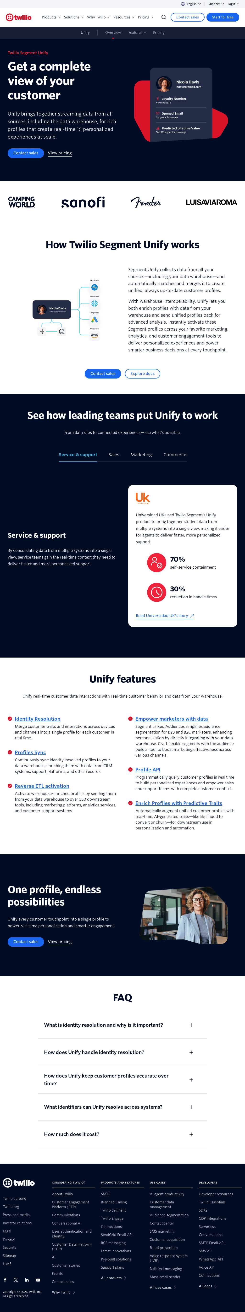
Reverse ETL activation (42, 786)
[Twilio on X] (17, 1280)
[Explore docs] (142, 374)
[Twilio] (19, 17)
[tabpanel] (122, 556)
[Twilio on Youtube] (39, 1280)
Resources (123, 17)
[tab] (78, 456)
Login (233, 4)
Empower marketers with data (171, 719)
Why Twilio (98, 17)
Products (51, 17)
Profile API (147, 770)
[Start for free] (222, 17)
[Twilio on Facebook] (6, 1280)
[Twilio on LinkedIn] (28, 1280)
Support (216, 4)
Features (135, 33)
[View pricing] (60, 153)
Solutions (73, 17)
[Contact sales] (188, 17)
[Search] (164, 17)
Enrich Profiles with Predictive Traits (178, 803)
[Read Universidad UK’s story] (165, 615)
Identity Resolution (38, 719)
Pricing (145, 17)
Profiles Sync (30, 752)
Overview (113, 33)
